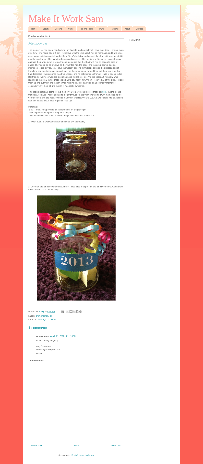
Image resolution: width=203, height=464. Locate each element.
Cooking (58, 29)
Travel (101, 29)
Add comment (36, 360)
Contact (139, 29)
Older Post (116, 445)
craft (38, 316)
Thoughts (114, 29)
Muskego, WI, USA (47, 319)
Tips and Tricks (86, 29)
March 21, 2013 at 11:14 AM (63, 336)
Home (34, 29)
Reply (39, 353)
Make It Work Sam (65, 18)
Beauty (46, 29)
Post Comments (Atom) (83, 455)
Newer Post (36, 445)
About (127, 29)
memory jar (46, 316)
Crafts (70, 29)
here (104, 92)
